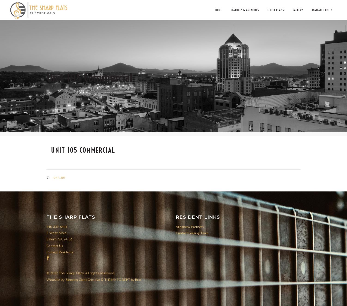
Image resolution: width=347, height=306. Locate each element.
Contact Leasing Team (192, 233)
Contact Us (54, 246)
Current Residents (59, 252)
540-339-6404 (56, 227)
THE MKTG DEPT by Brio (122, 280)
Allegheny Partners (190, 227)
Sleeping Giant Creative (83, 280)
